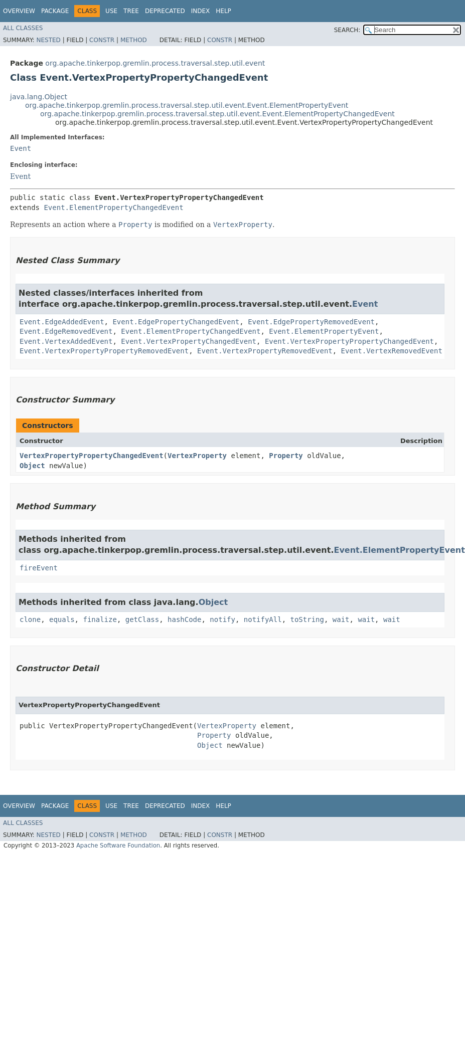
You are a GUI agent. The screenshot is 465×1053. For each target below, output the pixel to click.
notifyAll (263, 619)
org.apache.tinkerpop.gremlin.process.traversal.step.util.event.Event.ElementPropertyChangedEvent (217, 114)
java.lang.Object (38, 97)
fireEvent (39, 568)
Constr (101, 40)
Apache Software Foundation (118, 845)
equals (62, 619)
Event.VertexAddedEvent (66, 341)
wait (341, 619)
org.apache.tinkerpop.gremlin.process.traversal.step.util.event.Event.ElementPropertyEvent (186, 105)
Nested (48, 40)
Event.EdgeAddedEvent (62, 322)
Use (111, 11)
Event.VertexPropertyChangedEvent (188, 341)
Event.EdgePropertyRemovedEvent (311, 322)
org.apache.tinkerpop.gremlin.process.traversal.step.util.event (155, 63)
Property (285, 456)
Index (200, 11)
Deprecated (165, 11)
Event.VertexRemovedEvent (391, 351)
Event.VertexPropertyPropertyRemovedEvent (104, 351)
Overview (19, 11)
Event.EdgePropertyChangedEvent (175, 322)
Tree (131, 11)
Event (20, 148)
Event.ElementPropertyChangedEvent (113, 207)
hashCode (184, 619)
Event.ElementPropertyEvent (324, 331)
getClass (142, 619)
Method (133, 40)
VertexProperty (197, 456)
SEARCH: (347, 30)
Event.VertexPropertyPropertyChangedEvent (349, 341)
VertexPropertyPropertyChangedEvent (92, 456)
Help (223, 11)
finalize (99, 619)
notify (222, 619)
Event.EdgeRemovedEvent (66, 331)
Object (32, 466)
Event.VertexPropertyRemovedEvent (265, 351)
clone (30, 619)
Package (55, 11)
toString (307, 619)
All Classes (23, 28)
